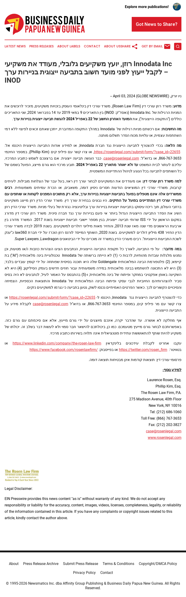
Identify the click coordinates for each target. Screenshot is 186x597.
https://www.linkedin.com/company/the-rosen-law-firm (57, 343)
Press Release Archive (40, 564)
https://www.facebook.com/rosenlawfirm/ (64, 349)
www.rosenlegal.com (164, 437)
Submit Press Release (80, 564)
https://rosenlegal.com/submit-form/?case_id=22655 (137, 152)
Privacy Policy (84, 572)
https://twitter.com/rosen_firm (143, 349)
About (14, 564)
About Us (112, 46)
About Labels (68, 46)
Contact (92, 46)
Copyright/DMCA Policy (158, 564)
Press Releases (41, 46)
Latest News (15, 46)
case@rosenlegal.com (121, 158)
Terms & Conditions (118, 564)
